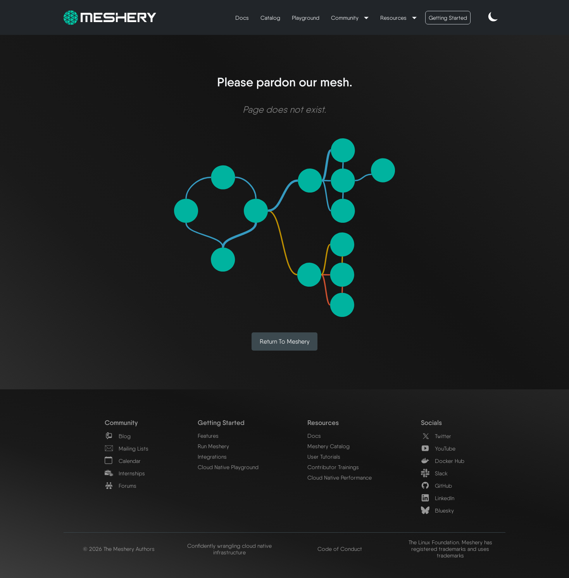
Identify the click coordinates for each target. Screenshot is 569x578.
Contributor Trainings (333, 467)
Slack (434, 473)
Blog (118, 436)
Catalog (270, 17)
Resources (394, 17)
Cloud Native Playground (228, 467)
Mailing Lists (126, 448)
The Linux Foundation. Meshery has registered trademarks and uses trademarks (450, 549)
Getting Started (448, 17)
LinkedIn (437, 498)
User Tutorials (323, 456)
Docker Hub (442, 461)
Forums (120, 485)
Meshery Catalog (328, 446)
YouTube (438, 448)
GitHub (436, 485)
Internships (125, 473)
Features (208, 435)
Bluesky (437, 510)
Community (345, 17)
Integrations (212, 456)
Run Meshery (213, 446)
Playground (305, 17)
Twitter (436, 436)
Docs (242, 17)
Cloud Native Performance (339, 477)
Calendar (123, 461)
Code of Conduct (339, 548)
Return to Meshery (285, 341)
